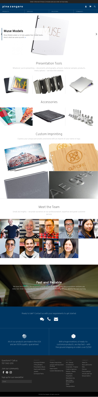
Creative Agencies (71, 369)
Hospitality (69, 376)
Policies (84, 369)
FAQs (83, 367)
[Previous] (2, 34)
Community (79, 11)
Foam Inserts (53, 369)
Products (5, 11)
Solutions (54, 11)
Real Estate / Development (70, 381)
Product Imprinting (55, 362)
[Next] (96, 34)
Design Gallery (86, 376)
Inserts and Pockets (39, 369)
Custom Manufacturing (56, 371)
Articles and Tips (87, 374)
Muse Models (13, 31)
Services (30, 11)
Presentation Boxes (39, 367)
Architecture (70, 365)
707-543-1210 (7, 363)
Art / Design (69, 362)
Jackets (36, 371)
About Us (84, 362)
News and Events (87, 365)
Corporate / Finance (72, 367)
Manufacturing (70, 378)
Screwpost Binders (39, 362)
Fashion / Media (70, 371)
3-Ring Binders (38, 365)
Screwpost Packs (39, 374)
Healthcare (69, 374)
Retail (67, 384)
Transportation (70, 386)
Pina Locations (86, 371)
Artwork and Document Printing (57, 365)
